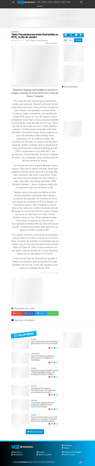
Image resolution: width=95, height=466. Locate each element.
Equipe (65, 448)
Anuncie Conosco (44, 455)
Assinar (78, 40)
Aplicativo (81, 35)
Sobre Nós (67, 445)
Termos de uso (68, 455)
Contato (40, 452)
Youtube (76, 35)
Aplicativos (16, 452)
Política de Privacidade (71, 452)
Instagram (71, 35)
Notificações (17, 455)
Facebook (66, 35)
